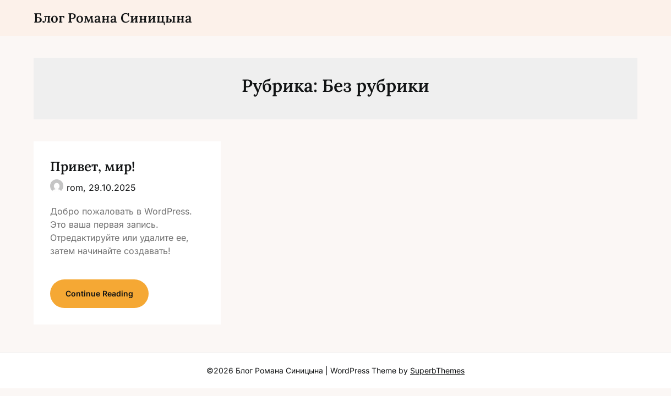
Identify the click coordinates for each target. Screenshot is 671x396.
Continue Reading (99, 293)
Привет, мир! (92, 166)
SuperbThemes (437, 370)
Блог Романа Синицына (113, 17)
